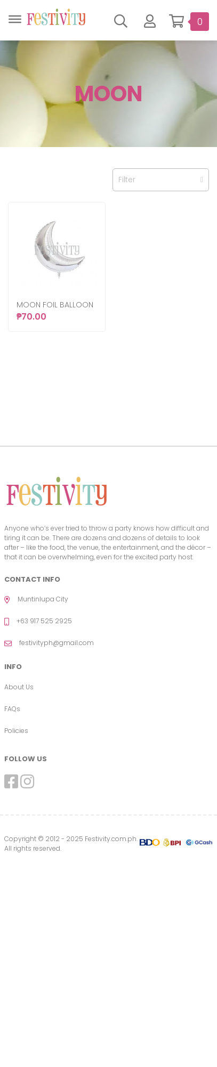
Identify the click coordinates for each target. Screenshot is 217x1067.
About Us (19, 686)
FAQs (12, 708)
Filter (160, 179)
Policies (16, 730)
